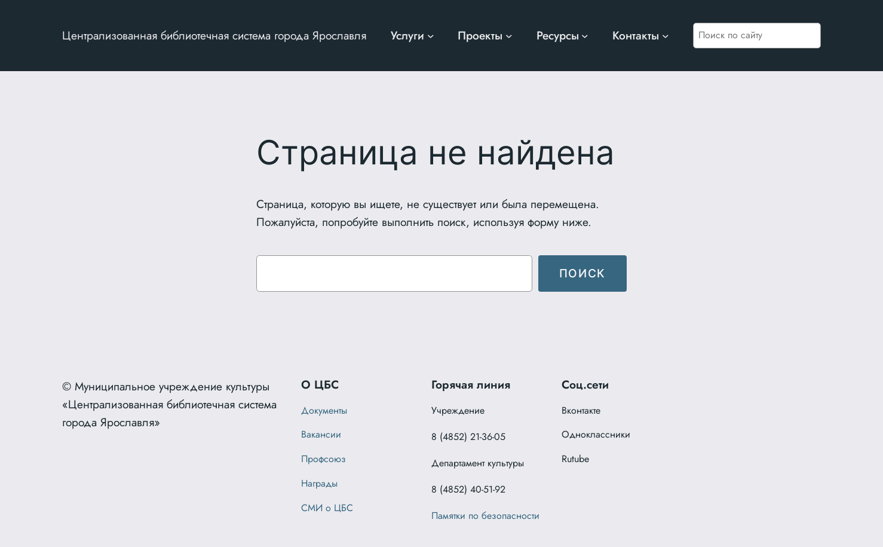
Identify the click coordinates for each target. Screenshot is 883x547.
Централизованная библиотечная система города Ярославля (214, 35)
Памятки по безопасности (485, 515)
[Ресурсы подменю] (584, 35)
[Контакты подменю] (665, 35)
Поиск (582, 273)
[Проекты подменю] (509, 35)
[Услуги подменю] (430, 35)
